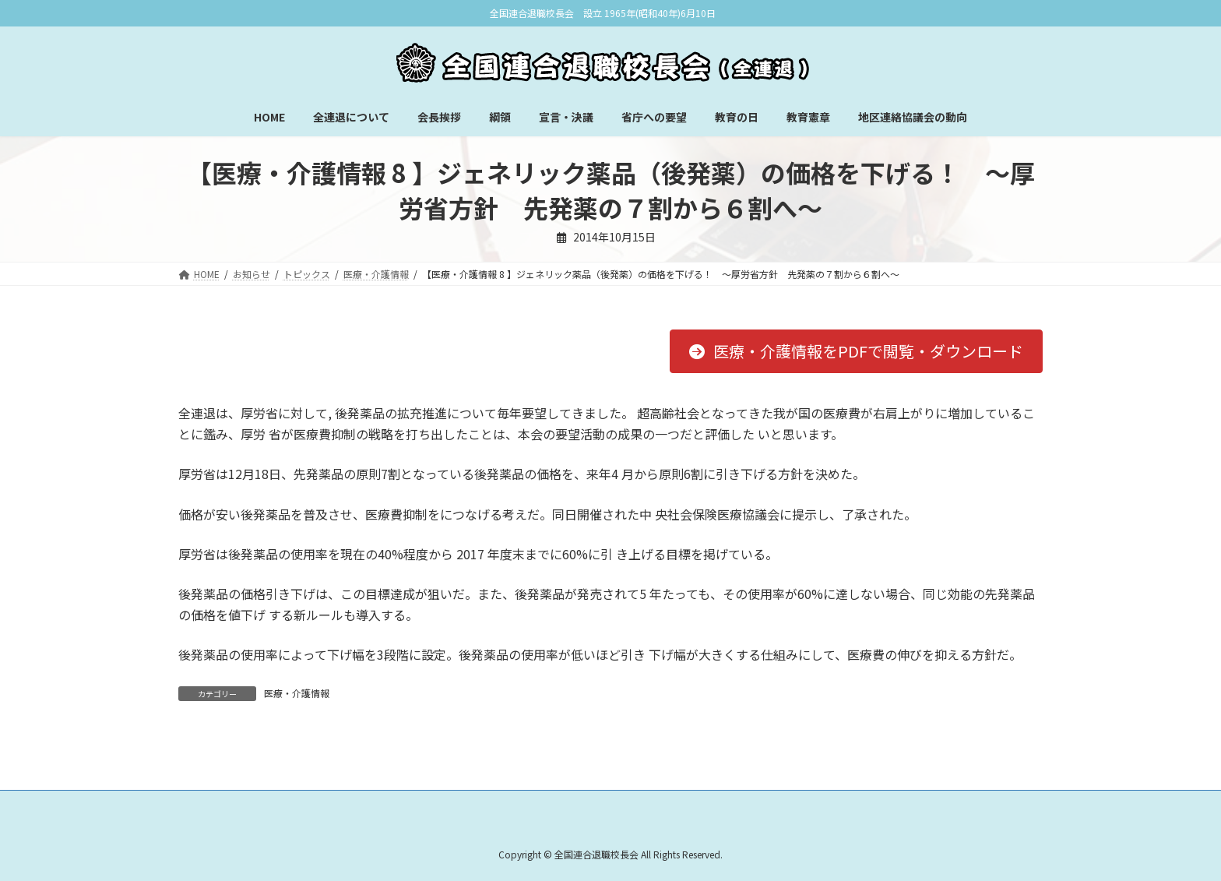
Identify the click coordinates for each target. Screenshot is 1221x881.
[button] (856, 351)
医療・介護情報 (296, 693)
